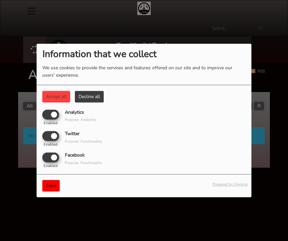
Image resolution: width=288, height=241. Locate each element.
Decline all (89, 96)
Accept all (56, 96)
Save (51, 186)
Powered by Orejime (230, 184)
